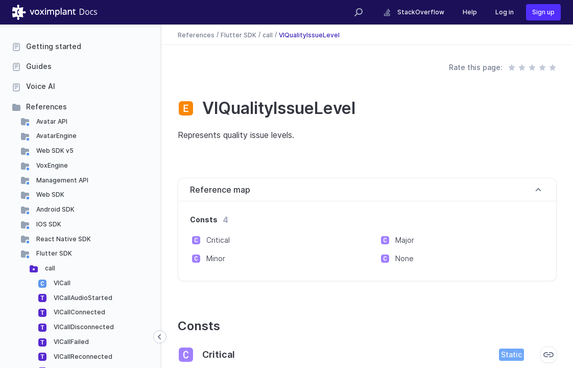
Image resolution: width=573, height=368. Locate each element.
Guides (39, 66)
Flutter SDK (53, 253)
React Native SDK (63, 239)
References (46, 106)
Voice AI (40, 86)
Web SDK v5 (54, 150)
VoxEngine (51, 165)
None (404, 258)
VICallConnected (78, 312)
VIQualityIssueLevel (309, 34)
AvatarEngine (56, 136)
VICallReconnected (82, 356)
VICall (61, 283)
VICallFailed (70, 342)
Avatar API (51, 121)
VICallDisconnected (83, 327)
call (49, 268)
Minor (215, 258)
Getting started (53, 46)
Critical (218, 240)
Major (404, 240)
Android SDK (55, 209)
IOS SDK (48, 224)
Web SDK (49, 194)
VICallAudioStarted (82, 298)
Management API (61, 180)
